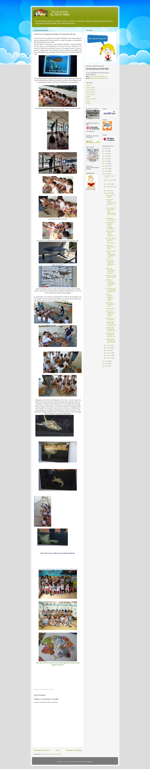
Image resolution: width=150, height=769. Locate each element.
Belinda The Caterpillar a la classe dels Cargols (110, 313)
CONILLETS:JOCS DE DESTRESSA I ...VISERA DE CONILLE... (111, 254)
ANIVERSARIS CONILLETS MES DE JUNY (111, 329)
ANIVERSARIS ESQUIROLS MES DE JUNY (111, 340)
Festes (88, 101)
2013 (106, 366)
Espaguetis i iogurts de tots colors (110, 247)
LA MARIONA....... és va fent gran (111, 219)
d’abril (108, 350)
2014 (106, 363)
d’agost (108, 190)
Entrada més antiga (74, 750)
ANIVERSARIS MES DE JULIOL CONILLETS (110, 233)
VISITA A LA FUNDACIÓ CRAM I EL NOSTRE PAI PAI (110, 263)
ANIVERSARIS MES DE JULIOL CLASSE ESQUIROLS (110, 225)
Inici (58, 750)
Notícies (88, 103)
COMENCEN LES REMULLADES (111, 276)
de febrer (109, 355)
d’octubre (109, 184)
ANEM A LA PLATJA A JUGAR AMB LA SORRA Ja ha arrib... (110, 283)
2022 (106, 158)
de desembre (110, 176)
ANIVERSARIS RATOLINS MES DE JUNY (111, 324)
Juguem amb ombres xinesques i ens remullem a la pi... (111, 202)
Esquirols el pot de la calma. (110, 318)
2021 (106, 161)
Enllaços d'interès (91, 99)
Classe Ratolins (90, 94)
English (88, 96)
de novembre (110, 180)
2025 (106, 151)
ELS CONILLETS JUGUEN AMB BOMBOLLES (111, 290)
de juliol (108, 193)
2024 (106, 153)
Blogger (90, 761)
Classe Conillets (90, 89)
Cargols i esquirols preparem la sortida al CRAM (110, 297)
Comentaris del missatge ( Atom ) (52, 754)
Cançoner (89, 85)
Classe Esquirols (91, 92)
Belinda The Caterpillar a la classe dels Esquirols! (110, 271)
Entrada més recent (42, 750)
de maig (108, 348)
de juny (108, 345)
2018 (106, 168)
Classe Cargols (90, 87)
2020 (106, 163)
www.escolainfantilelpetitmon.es (98, 76)
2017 (106, 171)
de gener (109, 358)
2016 (106, 173)
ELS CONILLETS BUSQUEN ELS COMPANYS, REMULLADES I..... (111, 212)
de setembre (110, 186)
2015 (106, 361)
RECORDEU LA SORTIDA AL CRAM (110, 304)
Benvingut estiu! (110, 308)
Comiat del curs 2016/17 (110, 196)
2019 (106, 166)
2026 (106, 148)
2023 (106, 156)
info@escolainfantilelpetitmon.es (99, 78)
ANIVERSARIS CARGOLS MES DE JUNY (111, 335)
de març (108, 353)
